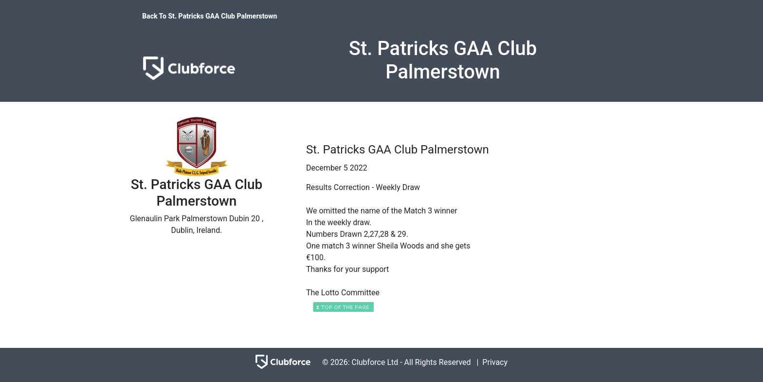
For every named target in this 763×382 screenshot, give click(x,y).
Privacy (495, 362)
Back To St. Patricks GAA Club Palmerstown (209, 16)
